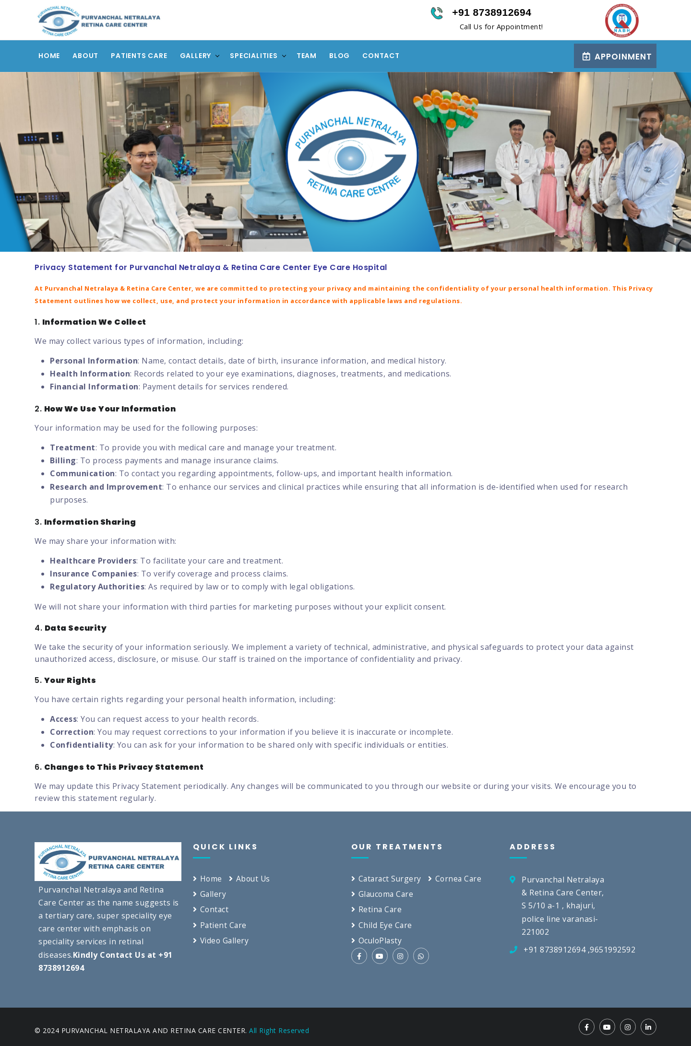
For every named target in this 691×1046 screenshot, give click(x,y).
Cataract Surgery (387, 878)
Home (49, 55)
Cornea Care (457, 878)
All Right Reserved (279, 1030)
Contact (381, 55)
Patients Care (139, 55)
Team (307, 55)
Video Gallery (221, 940)
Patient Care (220, 925)
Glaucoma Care (383, 894)
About (85, 55)
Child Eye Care (382, 925)
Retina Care (377, 910)
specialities (254, 55)
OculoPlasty (377, 940)
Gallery (196, 55)
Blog (339, 55)
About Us (250, 878)
